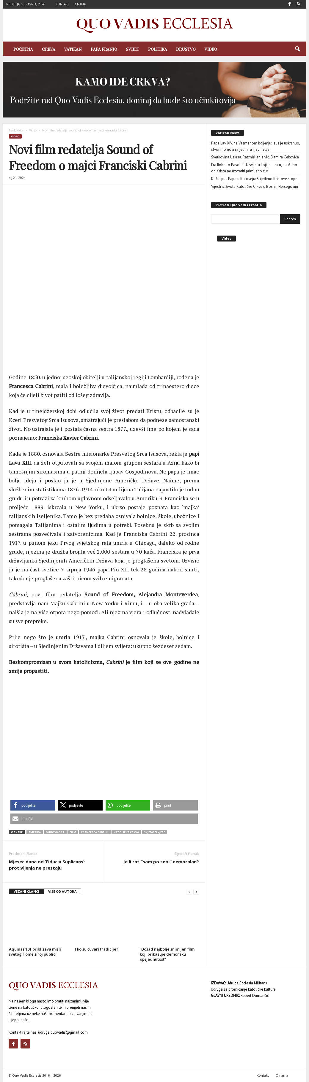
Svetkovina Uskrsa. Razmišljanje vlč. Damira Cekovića (255, 157)
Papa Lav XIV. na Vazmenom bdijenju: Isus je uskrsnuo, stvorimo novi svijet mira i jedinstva (255, 146)
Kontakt (62, 4)
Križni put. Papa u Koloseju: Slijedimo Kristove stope (254, 178)
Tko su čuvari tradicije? (96, 949)
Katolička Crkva (126, 832)
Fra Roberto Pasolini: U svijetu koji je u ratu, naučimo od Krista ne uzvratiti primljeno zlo (254, 168)
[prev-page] (189, 892)
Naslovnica (16, 130)
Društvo (186, 49)
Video (211, 49)
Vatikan (73, 49)
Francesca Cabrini (95, 832)
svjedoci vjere (154, 832)
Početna (23, 49)
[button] (297, 49)
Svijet (132, 49)
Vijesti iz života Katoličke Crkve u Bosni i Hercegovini (254, 186)
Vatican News (227, 133)
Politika (157, 49)
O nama (79, 4)
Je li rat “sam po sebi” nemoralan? (161, 862)
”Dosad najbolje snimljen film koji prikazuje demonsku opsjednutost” (167, 954)
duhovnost (55, 832)
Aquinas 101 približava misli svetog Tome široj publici (35, 951)
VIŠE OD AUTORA (62, 891)
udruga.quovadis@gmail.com (63, 1032)
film (73, 832)
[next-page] (196, 892)
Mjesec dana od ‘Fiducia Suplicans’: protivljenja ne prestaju (47, 865)
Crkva (48, 49)
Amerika (35, 832)
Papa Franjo (104, 49)
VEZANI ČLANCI (26, 891)
